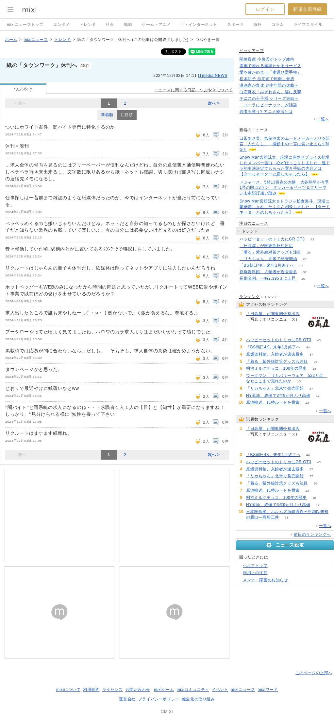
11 (286, 517)
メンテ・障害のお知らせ (265, 580)
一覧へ (323, 119)
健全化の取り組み (198, 699)
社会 (110, 24)
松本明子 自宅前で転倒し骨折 (267, 79)
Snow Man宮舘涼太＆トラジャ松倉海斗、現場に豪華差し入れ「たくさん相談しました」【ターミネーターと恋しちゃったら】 (285, 207)
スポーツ (235, 24)
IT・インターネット (198, 24)
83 (302, 59)
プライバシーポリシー (158, 699)
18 (314, 368)
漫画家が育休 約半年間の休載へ (269, 85)
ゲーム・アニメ (156, 24)
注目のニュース (253, 223)
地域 (128, 24)
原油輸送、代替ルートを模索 (273, 402)
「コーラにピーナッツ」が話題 (268, 105)
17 (318, 395)
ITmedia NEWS (212, 75)
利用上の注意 (255, 573)
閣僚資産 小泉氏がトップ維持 (267, 59)
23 (307, 402)
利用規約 (91, 689)
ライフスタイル (307, 24)
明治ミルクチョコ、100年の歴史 (276, 368)
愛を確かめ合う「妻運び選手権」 (270, 72)
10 (303, 278)
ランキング (249, 296)
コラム (278, 24)
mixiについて (68, 689)
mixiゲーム (164, 689)
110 (300, 112)
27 (305, 259)
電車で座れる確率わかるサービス (270, 65)
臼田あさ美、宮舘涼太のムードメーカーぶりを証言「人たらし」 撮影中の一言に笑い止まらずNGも (285, 144)
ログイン (265, 9)
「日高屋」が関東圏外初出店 (266, 245)
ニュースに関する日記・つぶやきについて (194, 90)
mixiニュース (36, 39)
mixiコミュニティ (193, 689)
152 (305, 105)
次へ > (214, 103)
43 (312, 239)
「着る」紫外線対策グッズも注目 (270, 252)
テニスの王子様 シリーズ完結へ (269, 98)
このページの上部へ (313, 673)
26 (308, 252)
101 (309, 66)
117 (302, 79)
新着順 (107, 115)
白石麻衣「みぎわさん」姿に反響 (270, 92)
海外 (257, 24)
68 (308, 72)
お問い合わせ (137, 689)
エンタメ (61, 24)
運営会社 (127, 699)
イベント (220, 689)
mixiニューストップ (25, 24)
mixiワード (268, 689)
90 (300, 246)
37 (305, 272)
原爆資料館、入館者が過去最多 (268, 272)
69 (308, 92)
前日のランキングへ (312, 534)
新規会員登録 (307, 9)
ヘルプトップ (255, 565)
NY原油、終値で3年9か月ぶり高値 (278, 395)
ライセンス (112, 689)
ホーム (11, 39)
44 (301, 265)
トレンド (87, 24)
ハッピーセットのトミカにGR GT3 (272, 239)
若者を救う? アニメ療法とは (266, 111)
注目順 (127, 115)
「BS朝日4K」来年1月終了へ (267, 265)
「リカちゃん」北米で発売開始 (268, 258)
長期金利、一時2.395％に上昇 (268, 278)
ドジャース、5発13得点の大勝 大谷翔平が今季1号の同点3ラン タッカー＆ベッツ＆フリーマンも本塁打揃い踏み (284, 188)
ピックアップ (251, 50)
